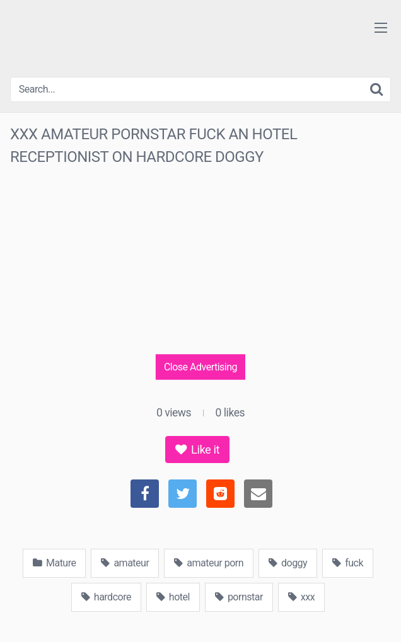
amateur (125, 563)
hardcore (106, 597)
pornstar (239, 597)
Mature (54, 563)
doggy (288, 563)
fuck (347, 563)
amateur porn (208, 563)
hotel (173, 597)
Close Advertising (200, 367)
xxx (301, 597)
